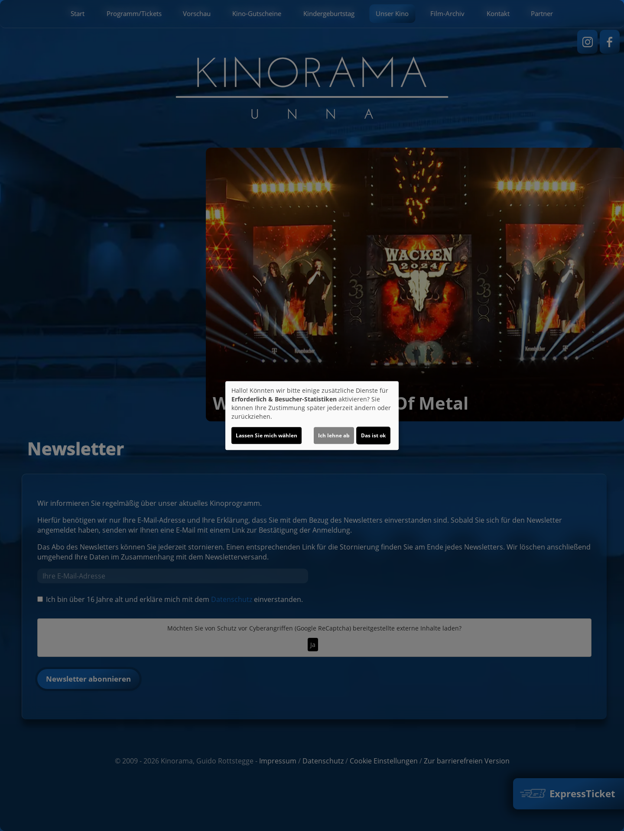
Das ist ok (373, 435)
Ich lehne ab (334, 435)
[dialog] (312, 415)
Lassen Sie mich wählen (266, 435)
